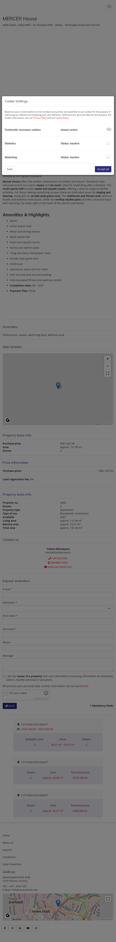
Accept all (103, 169)
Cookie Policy (62, 117)
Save (10, 169)
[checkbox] (108, 129)
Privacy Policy (40, 117)
